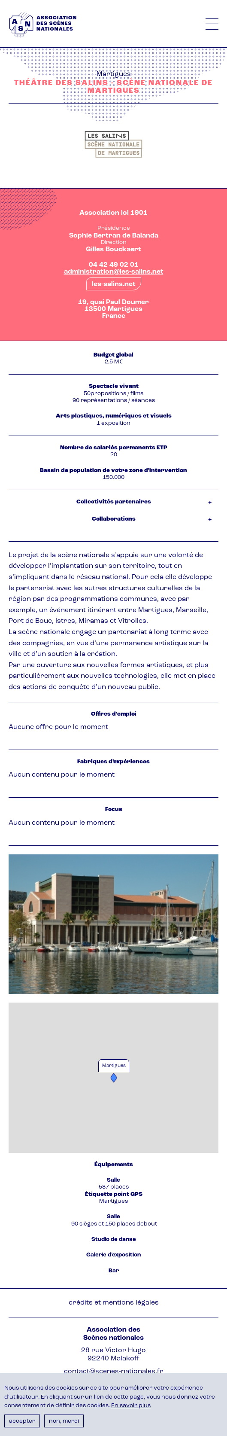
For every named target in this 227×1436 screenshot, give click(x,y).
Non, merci (64, 1421)
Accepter (22, 1421)
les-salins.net (114, 284)
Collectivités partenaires (113, 502)
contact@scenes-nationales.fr (113, 1371)
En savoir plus (131, 1406)
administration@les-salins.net (113, 271)
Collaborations (114, 519)
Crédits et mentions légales (114, 1302)
